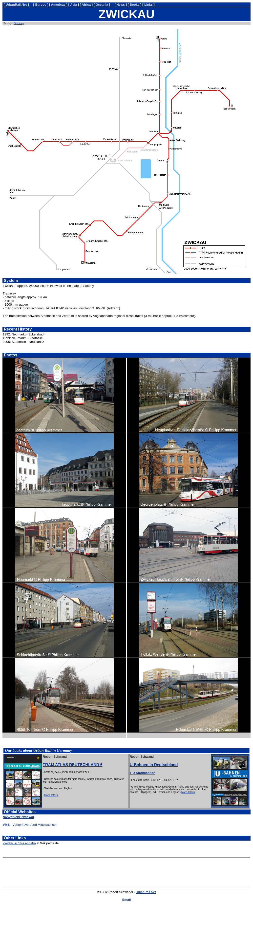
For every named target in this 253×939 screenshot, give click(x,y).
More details (51, 795)
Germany (19, 23)
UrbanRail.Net (146, 892)
